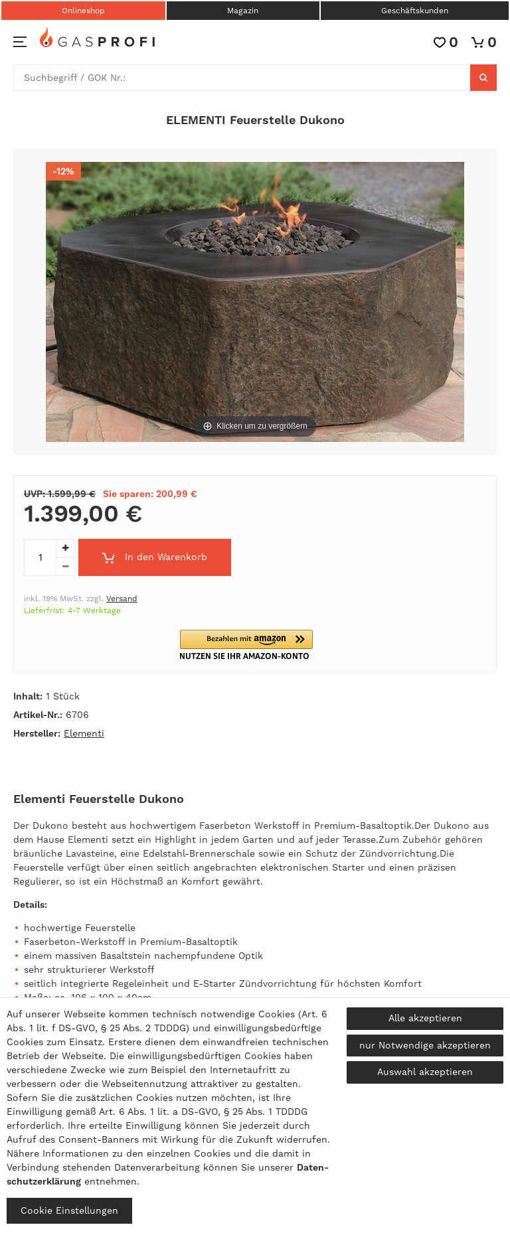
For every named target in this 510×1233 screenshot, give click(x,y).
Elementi (84, 733)
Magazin (242, 10)
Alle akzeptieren (425, 1018)
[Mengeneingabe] (40, 557)
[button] (254, 645)
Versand (121, 598)
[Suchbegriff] (242, 77)
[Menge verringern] (65, 566)
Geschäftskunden (414, 10)
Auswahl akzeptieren (425, 1071)
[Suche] (483, 77)
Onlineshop (83, 10)
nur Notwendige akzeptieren (425, 1045)
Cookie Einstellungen (69, 1210)
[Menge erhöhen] (65, 548)
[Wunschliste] (446, 42)
